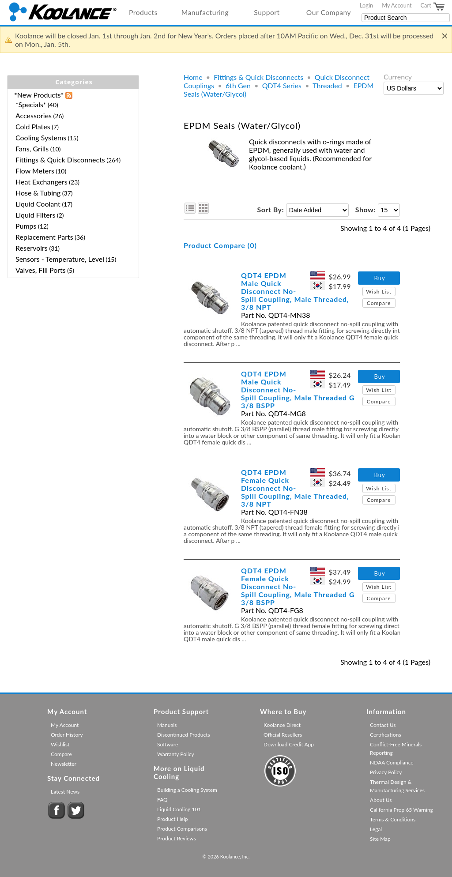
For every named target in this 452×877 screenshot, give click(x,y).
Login (366, 5)
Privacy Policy (386, 772)
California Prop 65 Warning (401, 809)
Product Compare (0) (220, 245)
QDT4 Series (281, 85)
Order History (67, 734)
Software (167, 744)
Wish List (379, 291)
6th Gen (238, 85)
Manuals (167, 725)
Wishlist (60, 744)
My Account (396, 5)
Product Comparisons (182, 828)
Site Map (380, 839)
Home (193, 77)
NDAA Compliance (392, 762)
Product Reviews (176, 838)
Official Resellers (283, 734)
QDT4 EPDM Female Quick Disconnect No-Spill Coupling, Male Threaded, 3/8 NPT (295, 488)
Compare (379, 303)
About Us (381, 800)
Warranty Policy (175, 754)
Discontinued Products (183, 734)
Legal (376, 829)
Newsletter (63, 763)
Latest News (65, 791)
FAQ (162, 799)
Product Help (172, 819)
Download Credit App (289, 744)
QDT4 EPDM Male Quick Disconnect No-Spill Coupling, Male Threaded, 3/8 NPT (295, 291)
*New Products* (39, 94)
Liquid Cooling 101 (179, 809)
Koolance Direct (282, 725)
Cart (433, 6)
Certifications (385, 734)
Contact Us (383, 725)
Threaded (327, 85)
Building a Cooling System (187, 790)
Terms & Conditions (392, 819)
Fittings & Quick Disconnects (258, 77)
